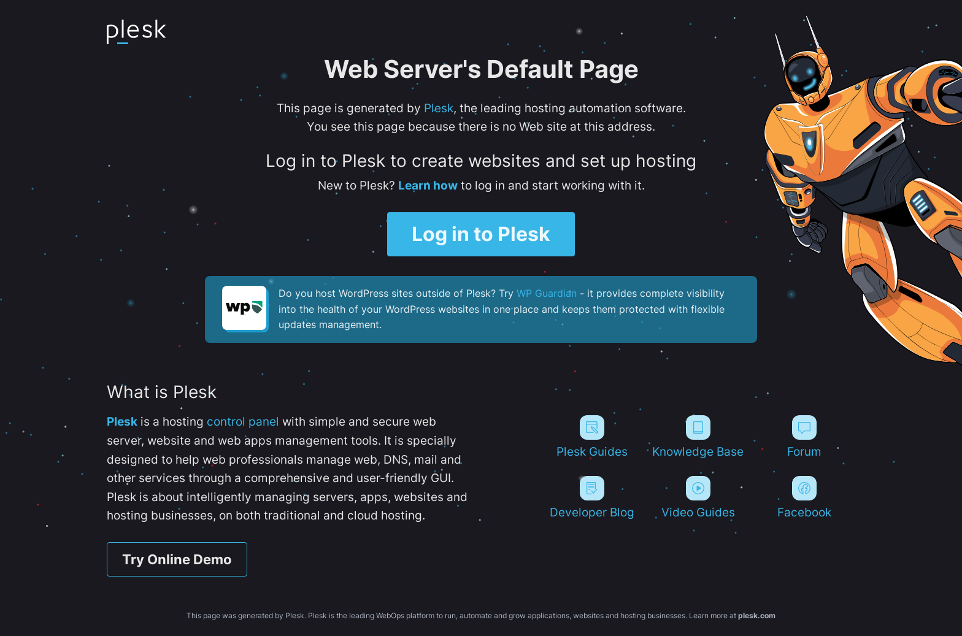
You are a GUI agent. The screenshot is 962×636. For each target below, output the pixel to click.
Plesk (438, 108)
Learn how (428, 185)
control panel (243, 421)
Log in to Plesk (481, 234)
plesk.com (756, 615)
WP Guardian (547, 293)
